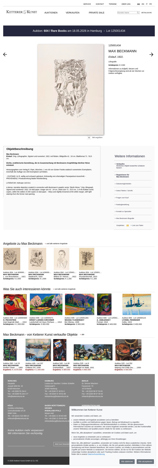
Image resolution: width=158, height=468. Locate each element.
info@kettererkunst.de (16, 396)
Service (87, 4)
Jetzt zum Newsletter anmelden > (67, 444)
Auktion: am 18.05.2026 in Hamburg (68, 30)
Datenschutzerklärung (96, 454)
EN (143, 4)
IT (147, 4)
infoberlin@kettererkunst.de (92, 396)
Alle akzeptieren (145, 461)
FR (150, 4)
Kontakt (100, 4)
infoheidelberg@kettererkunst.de (57, 421)
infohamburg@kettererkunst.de (56, 396)
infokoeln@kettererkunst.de (18, 418)
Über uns (125, 4)
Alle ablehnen (127, 461)
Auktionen (51, 12)
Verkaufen (72, 12)
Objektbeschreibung (19, 148)
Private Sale (96, 12)
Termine (113, 4)
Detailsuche (146, 13)
